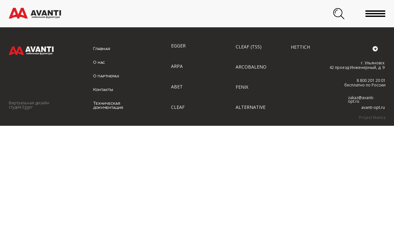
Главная (101, 48)
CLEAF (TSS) (249, 47)
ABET (177, 87)
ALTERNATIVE (250, 107)
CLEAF (178, 107)
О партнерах (106, 75)
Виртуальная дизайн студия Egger (29, 105)
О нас (99, 62)
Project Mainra (372, 117)
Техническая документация (108, 105)
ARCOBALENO (251, 67)
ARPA (177, 66)
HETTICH (300, 47)
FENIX (242, 87)
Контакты (103, 89)
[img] (35, 13)
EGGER (178, 46)
